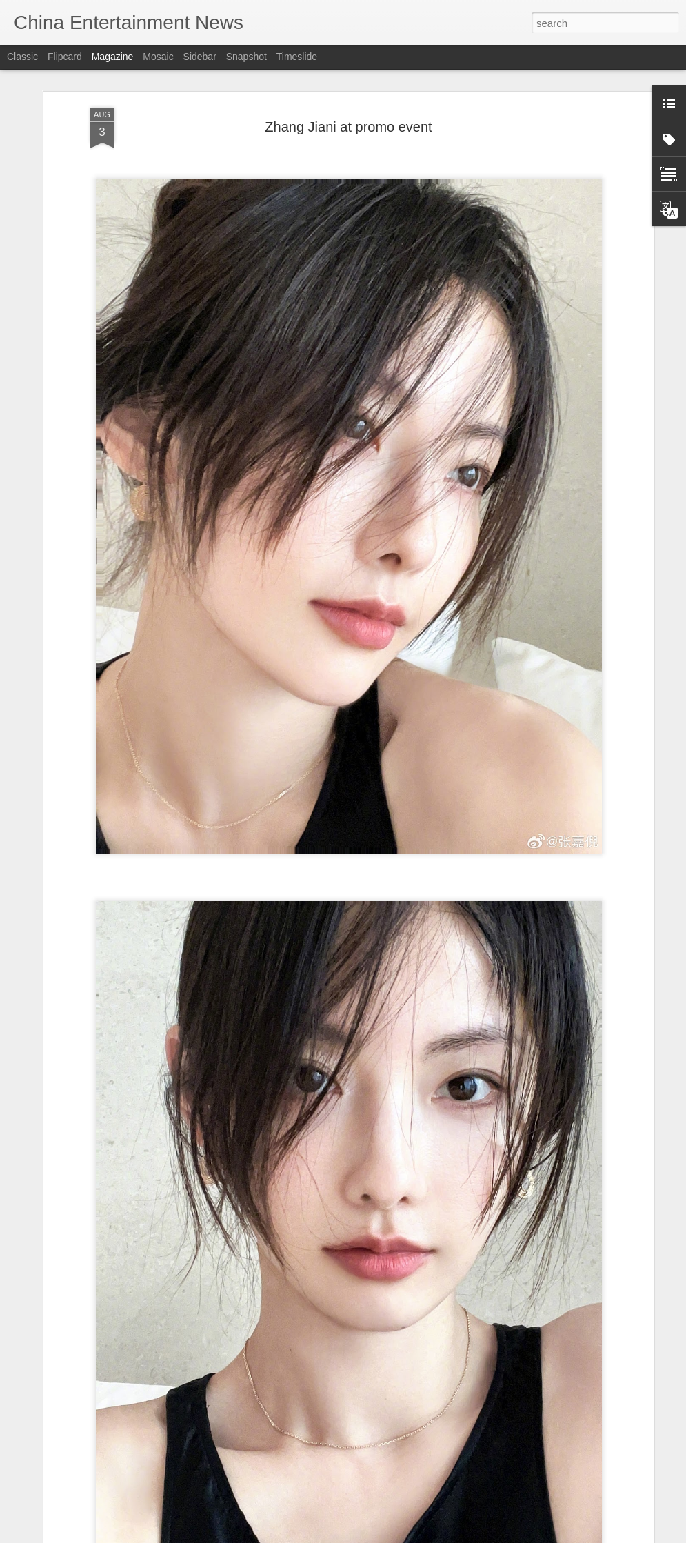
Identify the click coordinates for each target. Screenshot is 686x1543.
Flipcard (65, 56)
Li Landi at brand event (269, 1527)
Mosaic (158, 56)
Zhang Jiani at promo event (348, 95)
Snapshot (246, 56)
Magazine (113, 56)
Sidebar (199, 56)
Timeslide (296, 56)
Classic (22, 56)
